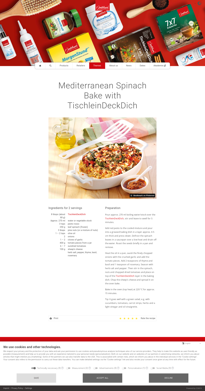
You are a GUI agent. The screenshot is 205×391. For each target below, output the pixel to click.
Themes (97, 65)
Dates (142, 65)
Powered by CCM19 (194, 388)
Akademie (159, 65)
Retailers (81, 65)
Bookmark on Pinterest (143, 195)
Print (54, 318)
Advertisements (106, 368)
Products (64, 65)
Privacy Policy (17, 388)
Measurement (78, 368)
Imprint (6, 388)
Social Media (162, 368)
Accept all (102, 378)
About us (113, 65)
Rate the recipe (148, 318)
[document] (102, 355)
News (128, 65)
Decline (169, 378)
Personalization (135, 368)
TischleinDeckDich (77, 214)
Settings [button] (28, 388)
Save (36, 378)
